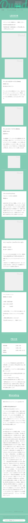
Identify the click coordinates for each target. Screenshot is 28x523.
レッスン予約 (20, 10)
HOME (2, 10)
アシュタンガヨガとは (11, 10)
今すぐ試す (18, 6)
